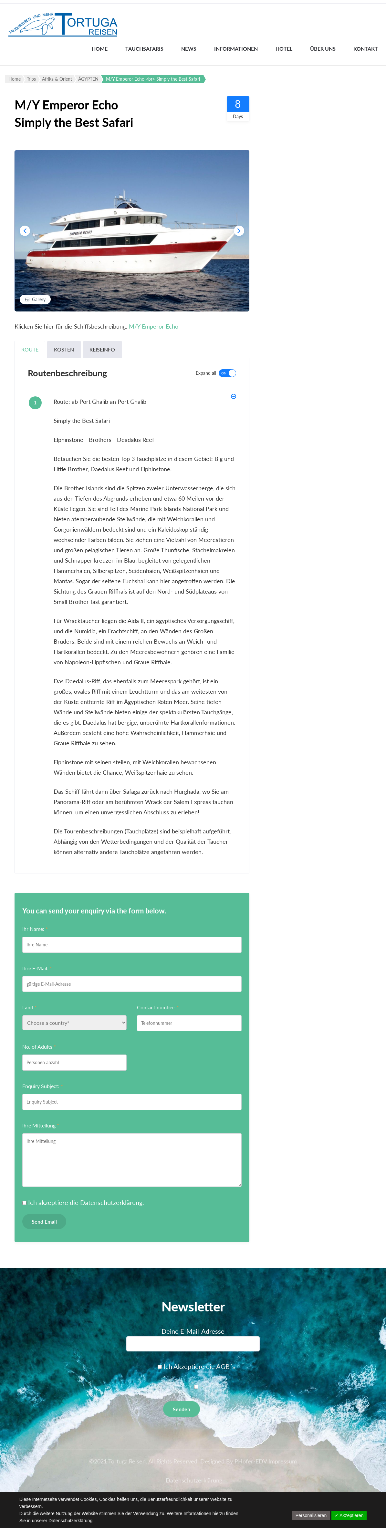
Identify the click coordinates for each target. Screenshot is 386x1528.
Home (100, 49)
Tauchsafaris (144, 49)
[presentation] (25, 231)
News (188, 49)
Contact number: (158, 1007)
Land (29, 1007)
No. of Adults (39, 1047)
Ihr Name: (35, 929)
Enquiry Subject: (42, 1086)
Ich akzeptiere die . (86, 1202)
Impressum (282, 1461)
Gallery (39, 299)
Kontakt (365, 49)
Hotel (284, 49)
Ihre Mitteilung (40, 1125)
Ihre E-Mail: (37, 968)
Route (29, 349)
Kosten (64, 349)
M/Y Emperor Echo (153, 326)
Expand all (206, 373)
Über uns (323, 49)
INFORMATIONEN (236, 49)
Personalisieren (311, 1515)
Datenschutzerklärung (111, 1202)
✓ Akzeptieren (349, 1515)
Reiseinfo (102, 349)
